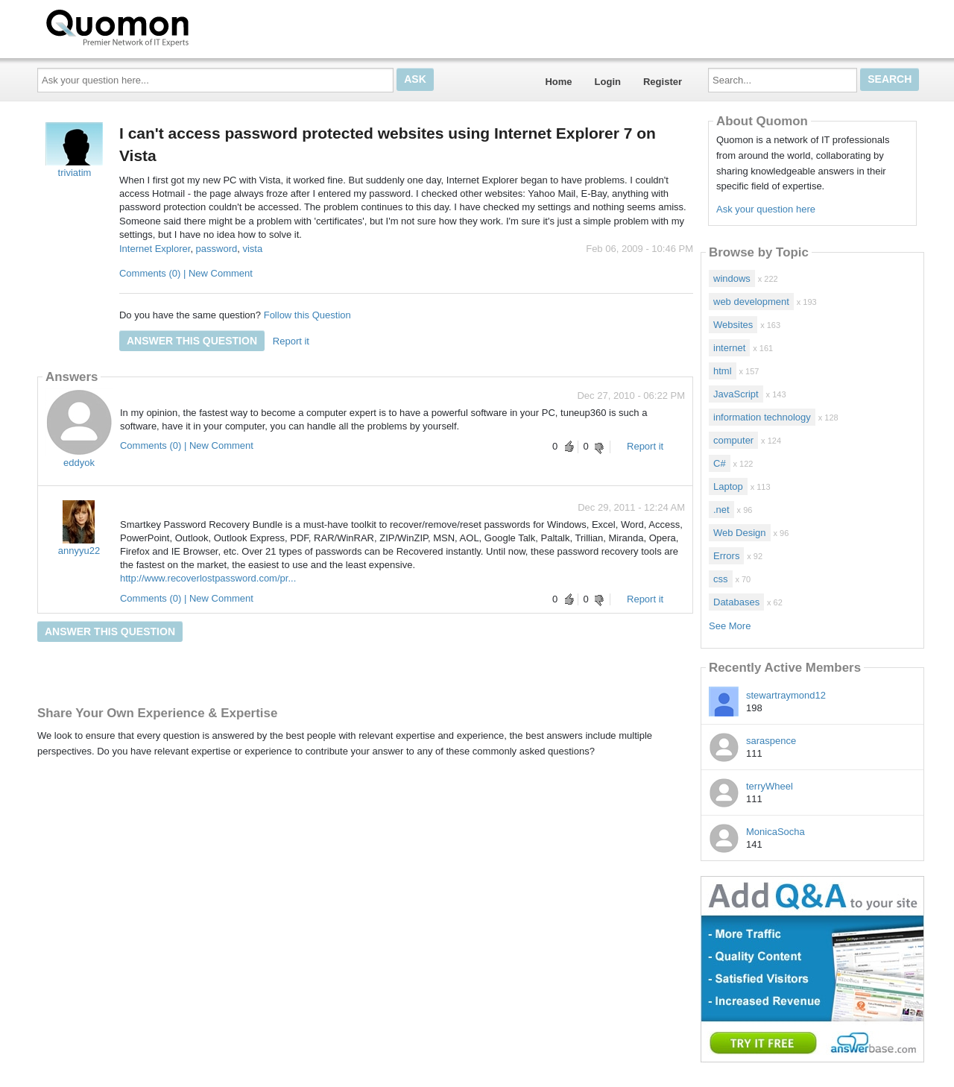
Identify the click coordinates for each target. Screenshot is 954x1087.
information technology (762, 417)
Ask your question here (765, 209)
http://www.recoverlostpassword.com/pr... (208, 578)
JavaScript (736, 394)
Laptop (728, 486)
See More (730, 625)
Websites (733, 324)
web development (751, 301)
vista (252, 248)
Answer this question (192, 341)
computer (733, 440)
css (720, 579)
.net (721, 509)
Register (662, 81)
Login (608, 81)
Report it (291, 341)
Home (558, 81)
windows (732, 278)
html (722, 370)
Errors (726, 555)
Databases (736, 602)
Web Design (739, 532)
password (217, 248)
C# (719, 463)
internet (729, 347)
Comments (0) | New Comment (186, 273)
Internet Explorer (154, 248)
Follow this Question (307, 315)
